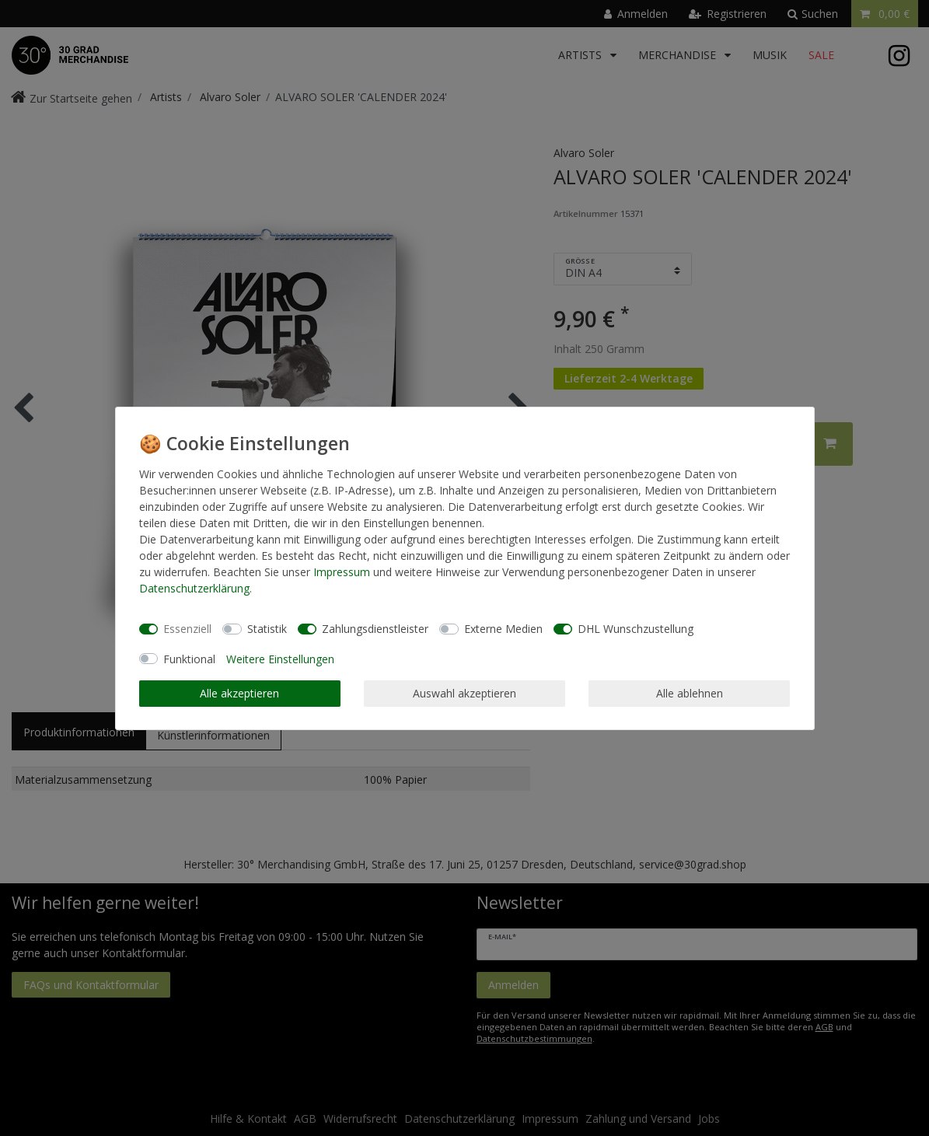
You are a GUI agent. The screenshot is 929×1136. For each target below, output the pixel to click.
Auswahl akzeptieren (464, 693)
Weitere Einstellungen (280, 659)
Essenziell (187, 628)
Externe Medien (503, 628)
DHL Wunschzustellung (635, 628)
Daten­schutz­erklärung (194, 588)
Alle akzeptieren (239, 693)
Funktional (189, 659)
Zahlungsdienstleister (375, 628)
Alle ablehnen (689, 693)
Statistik (267, 628)
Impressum (341, 572)
